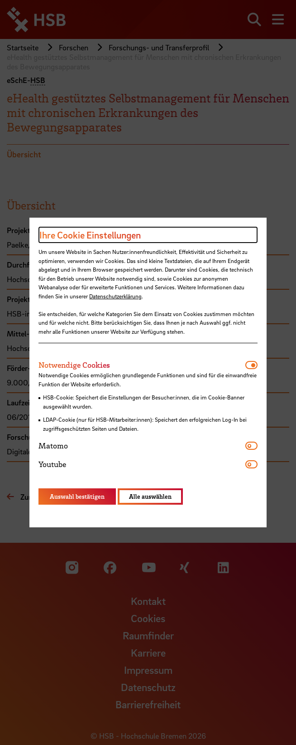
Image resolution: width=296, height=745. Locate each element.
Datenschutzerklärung (115, 296)
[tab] (141, 365)
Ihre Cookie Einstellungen (90, 235)
